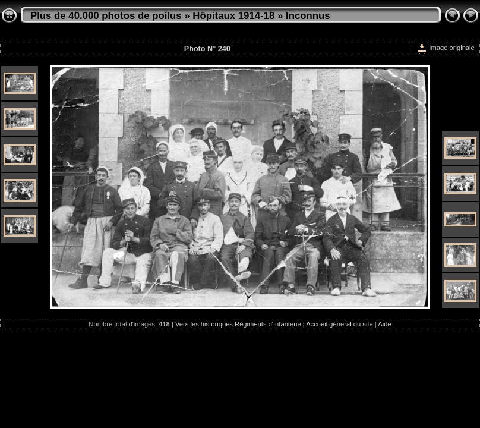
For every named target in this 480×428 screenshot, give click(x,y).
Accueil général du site (339, 324)
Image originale (446, 47)
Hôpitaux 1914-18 (233, 15)
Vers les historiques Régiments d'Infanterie (238, 324)
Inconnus (308, 15)
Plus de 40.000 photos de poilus (106, 15)
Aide (384, 324)
